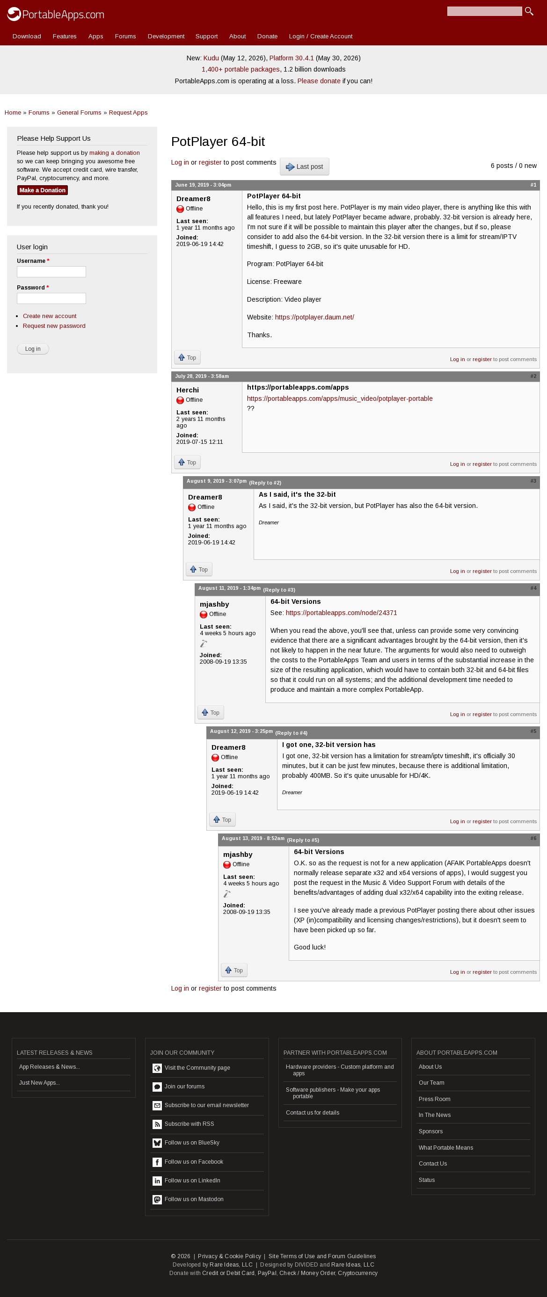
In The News (435, 1115)
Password (33, 287)
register (210, 162)
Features (65, 36)
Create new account (49, 315)
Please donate (319, 81)
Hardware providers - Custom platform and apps (340, 1070)
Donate (267, 36)
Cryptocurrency (358, 1273)
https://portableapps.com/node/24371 (341, 612)
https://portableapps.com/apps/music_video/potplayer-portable (340, 398)
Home (13, 112)
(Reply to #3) (279, 590)
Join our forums (178, 1087)
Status (427, 1180)
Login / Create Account (320, 36)
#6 (533, 838)
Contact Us (433, 1163)
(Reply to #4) (291, 733)
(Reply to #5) (303, 840)
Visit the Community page (191, 1068)
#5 (533, 731)
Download (27, 36)
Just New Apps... (39, 1083)
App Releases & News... (49, 1067)
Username (33, 261)
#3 (533, 481)
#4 (533, 588)
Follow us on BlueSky (186, 1143)
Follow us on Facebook (188, 1162)
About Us (430, 1067)
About (237, 36)
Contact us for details (312, 1112)
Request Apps (128, 112)
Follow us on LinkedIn (186, 1181)
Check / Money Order (307, 1273)
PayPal (267, 1273)
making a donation (114, 152)
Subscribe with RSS (183, 1124)
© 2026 (180, 1256)
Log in (180, 162)
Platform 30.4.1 (292, 58)
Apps (95, 36)
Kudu (211, 58)
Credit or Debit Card (228, 1273)
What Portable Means (446, 1148)
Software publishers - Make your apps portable (333, 1093)
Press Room (435, 1099)
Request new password (54, 325)
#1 (533, 185)
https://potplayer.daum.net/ (314, 317)
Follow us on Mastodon (188, 1199)
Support (207, 36)
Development (166, 36)
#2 (533, 376)
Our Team (432, 1083)
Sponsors (431, 1131)
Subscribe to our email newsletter (201, 1105)
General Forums (79, 112)
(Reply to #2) (265, 482)
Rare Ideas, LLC (231, 1264)
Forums (125, 36)
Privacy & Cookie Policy (229, 1256)
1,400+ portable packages (241, 69)
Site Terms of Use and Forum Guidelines (322, 1256)
